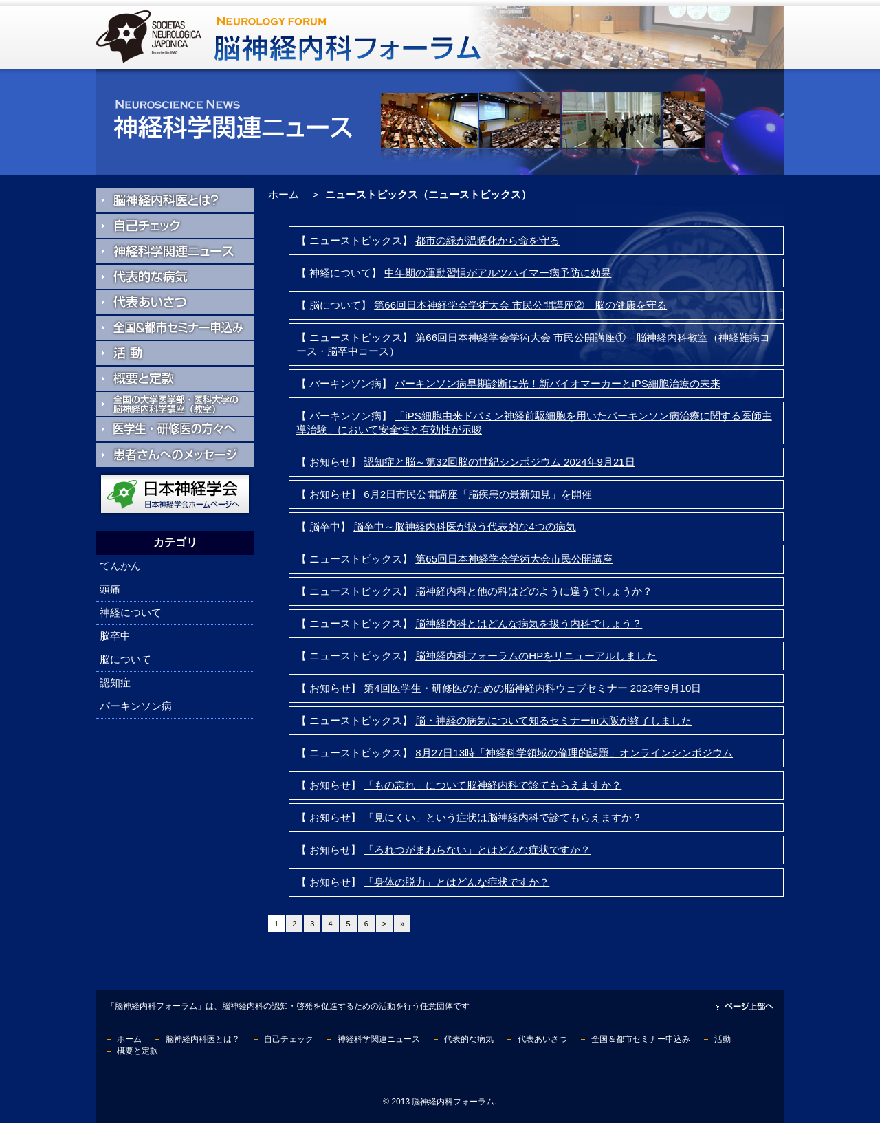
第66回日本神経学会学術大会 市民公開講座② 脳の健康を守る (520, 305)
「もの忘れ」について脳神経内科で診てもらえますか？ (493, 785)
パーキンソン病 (136, 706)
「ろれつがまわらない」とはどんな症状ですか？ (477, 849)
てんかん (120, 565)
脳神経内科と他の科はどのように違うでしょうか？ (533, 591)
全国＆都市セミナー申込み (640, 1039)
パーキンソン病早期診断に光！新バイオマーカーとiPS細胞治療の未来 (557, 383)
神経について (131, 612)
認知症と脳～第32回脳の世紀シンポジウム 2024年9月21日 (499, 462)
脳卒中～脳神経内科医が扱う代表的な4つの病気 (464, 526)
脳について (125, 659)
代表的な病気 (469, 1039)
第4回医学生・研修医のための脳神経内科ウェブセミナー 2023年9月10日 (532, 688)
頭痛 (110, 589)
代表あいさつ (542, 1039)
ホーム (283, 194)
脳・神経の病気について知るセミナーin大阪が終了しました (553, 720)
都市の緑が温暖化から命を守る (487, 240)
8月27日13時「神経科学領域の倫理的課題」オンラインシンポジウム (574, 753)
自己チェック (289, 1039)
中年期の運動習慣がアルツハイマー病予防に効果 (497, 273)
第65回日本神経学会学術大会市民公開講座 (514, 559)
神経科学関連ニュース (379, 1039)
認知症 (115, 682)
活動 (722, 1039)
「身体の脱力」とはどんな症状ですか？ (456, 882)
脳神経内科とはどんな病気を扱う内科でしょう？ (528, 623)
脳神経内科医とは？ (203, 1039)
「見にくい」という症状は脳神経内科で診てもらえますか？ (503, 817)
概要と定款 (137, 1051)
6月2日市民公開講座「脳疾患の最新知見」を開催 (478, 494)
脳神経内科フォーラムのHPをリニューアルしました (536, 656)
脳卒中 (115, 636)
